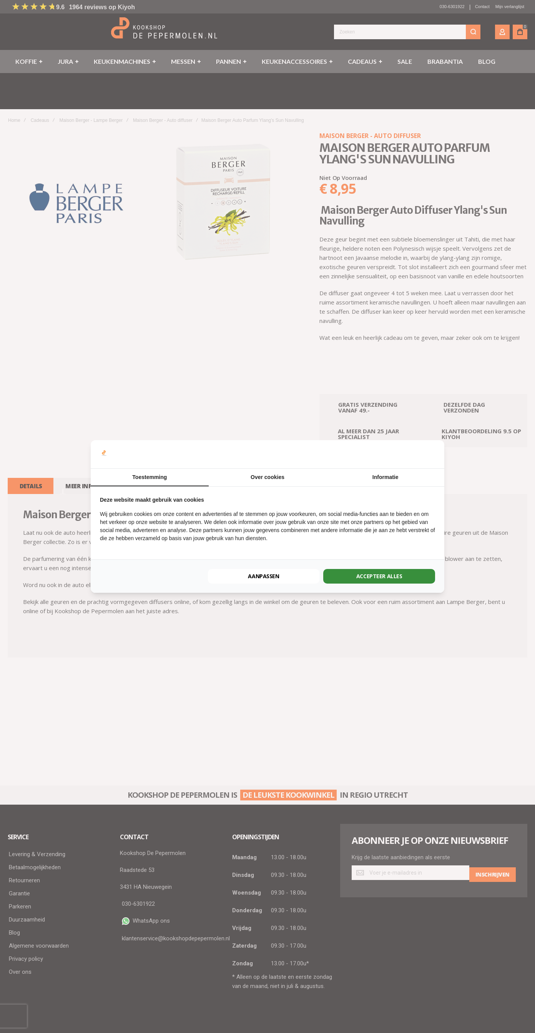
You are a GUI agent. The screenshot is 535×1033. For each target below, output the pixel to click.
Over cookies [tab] (267, 477)
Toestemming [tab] (149, 477)
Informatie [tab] (385, 477)
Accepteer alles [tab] (379, 576)
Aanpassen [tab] (263, 576)
